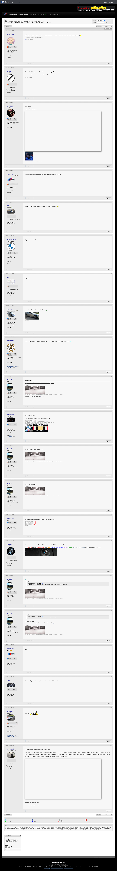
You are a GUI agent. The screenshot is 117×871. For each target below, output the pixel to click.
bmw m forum (65, 828)
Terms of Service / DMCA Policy (57, 868)
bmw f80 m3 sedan (79, 827)
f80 (68, 829)
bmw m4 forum (99, 828)
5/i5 (25, 2)
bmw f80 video (94, 827)
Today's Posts (52, 14)
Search (58, 14)
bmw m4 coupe (82, 828)
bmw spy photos (19, 829)
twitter (8, 820)
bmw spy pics (32, 829)
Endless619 (10, 341)
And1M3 (9, 544)
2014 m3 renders (46, 827)
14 (10, 362)
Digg (61, 820)
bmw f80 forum (58, 827)
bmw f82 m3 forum (28, 828)
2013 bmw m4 (14, 827)
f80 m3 (81, 829)
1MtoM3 (9, 380)
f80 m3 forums (86, 829)
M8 (51, 2)
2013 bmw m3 (8, 827)
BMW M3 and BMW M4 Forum (14, 21)
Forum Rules (7, 849)
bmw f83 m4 (59, 828)
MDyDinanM (10, 415)
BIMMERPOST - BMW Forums (105, 857)
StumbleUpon (9, 821)
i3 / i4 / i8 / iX (80, 2)
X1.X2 (57, 2)
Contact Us (96, 857)
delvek (9, 71)
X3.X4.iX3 (63, 2)
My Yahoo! (62, 821)
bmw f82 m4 (35, 828)
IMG (8, 277)
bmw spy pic (26, 829)
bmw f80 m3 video (87, 827)
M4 (42, 2)
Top (113, 857)
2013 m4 (24, 827)
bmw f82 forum (105, 827)
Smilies (6, 845)
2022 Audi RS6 (10, 735)
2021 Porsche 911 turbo (12, 736)
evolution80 (10, 34)
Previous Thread (55, 832)
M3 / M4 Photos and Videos (39, 21)
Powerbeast (10, 174)
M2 (37, 2)
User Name (94, 20)
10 (10, 127)
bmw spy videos (45, 829)
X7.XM (73, 2)
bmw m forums (72, 828)
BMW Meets (41, 14)
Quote (108, 63)
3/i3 (20, 2)
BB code (6, 843)
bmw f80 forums (65, 827)
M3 (39, 2)
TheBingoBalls (11, 239)
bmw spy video (38, 829)
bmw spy (7, 829)
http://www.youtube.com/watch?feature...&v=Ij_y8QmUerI (39, 383)
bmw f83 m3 (53, 828)
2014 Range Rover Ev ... (12, 366)
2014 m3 (34, 827)
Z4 (53, 2)
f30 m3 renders (64, 829)
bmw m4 (77, 828)
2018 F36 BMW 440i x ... (12, 265)
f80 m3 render (92, 829)
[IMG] (6, 846)
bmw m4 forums (106, 828)
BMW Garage (33, 14)
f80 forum (72, 829)
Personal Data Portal (68, 868)
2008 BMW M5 (10, 436)
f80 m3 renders (99, 829)
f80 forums (77, 829)
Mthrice (9, 206)
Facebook (35, 820)
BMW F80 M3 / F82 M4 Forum (27, 21)
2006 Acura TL (10, 367)
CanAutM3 (10, 711)
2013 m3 (19, 827)
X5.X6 (68, 2)
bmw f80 (53, 827)
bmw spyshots (58, 829)
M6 (48, 2)
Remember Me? (108, 20)
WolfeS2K (10, 106)
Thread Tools (107, 28)
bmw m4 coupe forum (91, 828)
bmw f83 (48, 828)
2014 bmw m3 (29, 827)
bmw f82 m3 (12, 828)
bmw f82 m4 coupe (42, 828)
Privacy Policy (47, 868)
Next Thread (62, 832)
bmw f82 (100, 827)
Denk (8, 680)
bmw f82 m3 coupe (20, 828)
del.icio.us (35, 821)
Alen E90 (9, 309)
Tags (6, 825)
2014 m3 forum (39, 827)
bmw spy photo (12, 829)
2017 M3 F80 (9, 58)
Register (111, 2)
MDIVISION (10, 518)
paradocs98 (10, 749)
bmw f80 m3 (71, 827)
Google (88, 820)
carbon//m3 (10, 648)
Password (94, 22)
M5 (45, 2)
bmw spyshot (51, 829)
